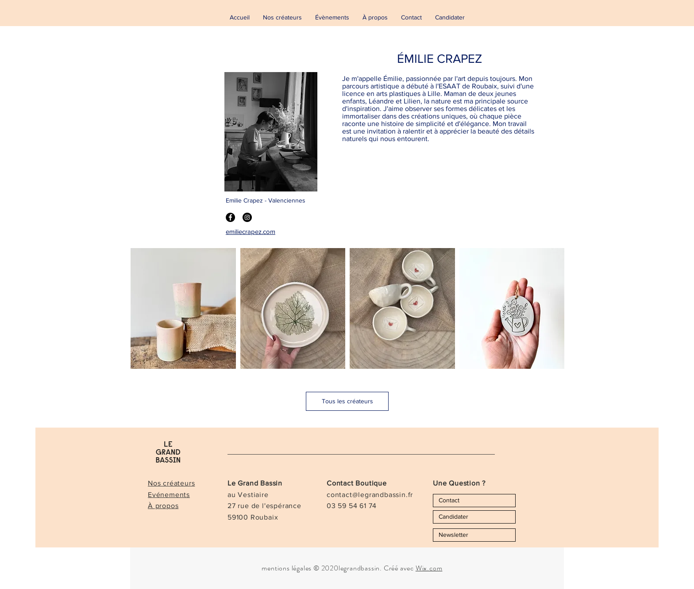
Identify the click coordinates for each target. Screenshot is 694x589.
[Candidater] (474, 517)
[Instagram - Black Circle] (247, 217)
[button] (183, 308)
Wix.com (429, 568)
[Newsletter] (474, 535)
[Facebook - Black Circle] (230, 217)
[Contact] (474, 500)
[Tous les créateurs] (347, 401)
